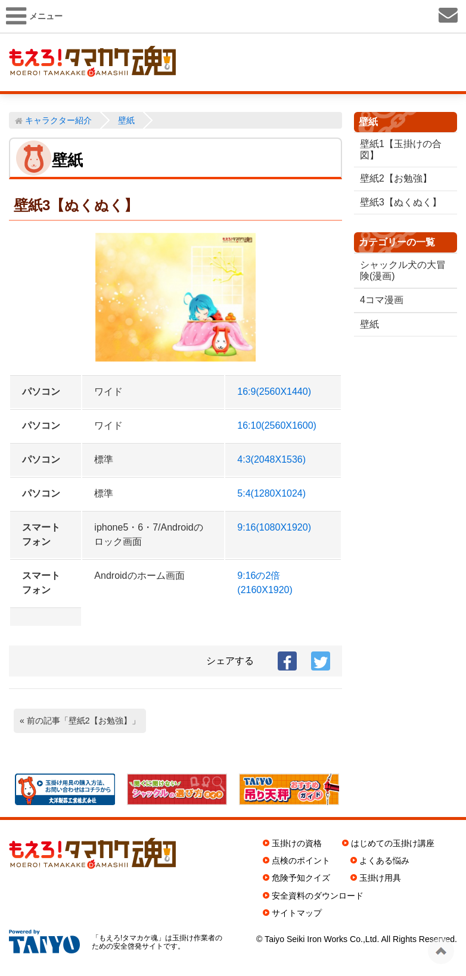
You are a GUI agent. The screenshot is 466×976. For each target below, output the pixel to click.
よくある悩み (384, 860)
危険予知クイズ (301, 878)
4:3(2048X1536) (271, 459)
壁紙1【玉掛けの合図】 (401, 149)
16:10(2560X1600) (276, 425)
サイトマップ (297, 913)
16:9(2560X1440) (274, 391)
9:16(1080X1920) (274, 527)
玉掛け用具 (380, 878)
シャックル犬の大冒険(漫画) (398, 270)
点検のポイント (301, 860)
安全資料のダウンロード (318, 895)
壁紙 (369, 324)
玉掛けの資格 (297, 843)
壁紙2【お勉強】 (396, 178)
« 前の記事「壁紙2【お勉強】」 (80, 720)
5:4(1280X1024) (271, 493)
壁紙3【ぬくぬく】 (401, 202)
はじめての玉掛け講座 (392, 843)
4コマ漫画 (381, 300)
